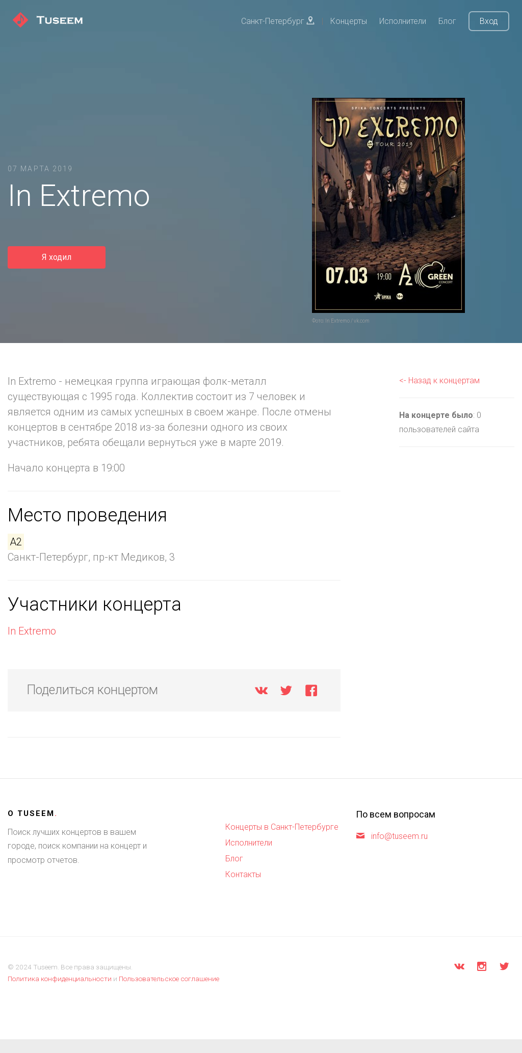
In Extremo (32, 631)
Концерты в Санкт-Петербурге (281, 827)
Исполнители (402, 21)
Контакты (243, 874)
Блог (447, 21)
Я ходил (56, 257)
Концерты (348, 21)
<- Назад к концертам (439, 380)
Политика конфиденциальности (60, 979)
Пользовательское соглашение (169, 979)
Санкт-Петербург (278, 21)
